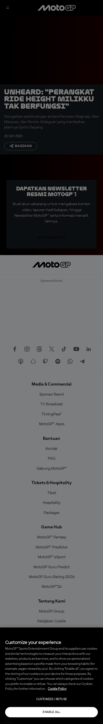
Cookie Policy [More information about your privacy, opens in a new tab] (57, 689)
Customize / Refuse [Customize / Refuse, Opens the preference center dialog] (51, 699)
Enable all (51, 712)
